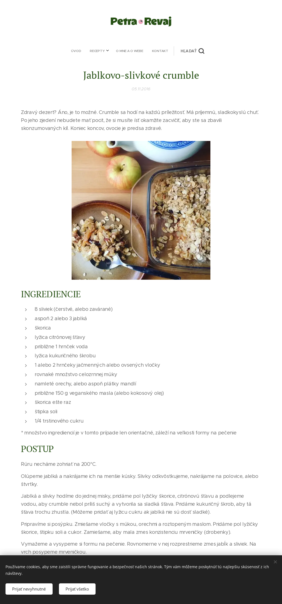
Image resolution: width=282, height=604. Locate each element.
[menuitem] (107, 51)
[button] (158, 51)
